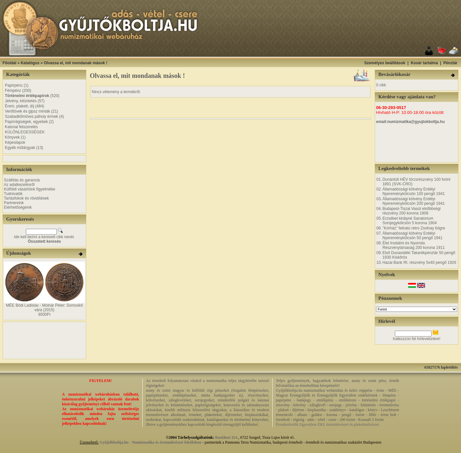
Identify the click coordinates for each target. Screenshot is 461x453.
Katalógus (30, 63)
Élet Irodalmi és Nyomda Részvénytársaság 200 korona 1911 (414, 245)
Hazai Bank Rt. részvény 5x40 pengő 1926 (419, 262)
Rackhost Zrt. (226, 437)
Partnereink (14, 203)
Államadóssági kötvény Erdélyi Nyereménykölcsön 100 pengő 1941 (414, 191)
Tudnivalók (13, 193)
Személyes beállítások (384, 63)
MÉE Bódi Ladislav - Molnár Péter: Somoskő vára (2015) (44, 307)
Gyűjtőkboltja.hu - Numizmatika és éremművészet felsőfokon (150, 442)
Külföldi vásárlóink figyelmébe (29, 189)
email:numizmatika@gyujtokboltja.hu (410, 121)
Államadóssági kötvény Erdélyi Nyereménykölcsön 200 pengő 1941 (414, 201)
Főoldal (10, 63)
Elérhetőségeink (18, 207)
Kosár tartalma (424, 63)
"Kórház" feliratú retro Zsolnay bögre (414, 228)
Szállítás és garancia (22, 180)
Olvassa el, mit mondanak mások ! (75, 63)
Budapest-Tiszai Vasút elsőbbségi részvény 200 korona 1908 (412, 210)
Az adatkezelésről (19, 184)
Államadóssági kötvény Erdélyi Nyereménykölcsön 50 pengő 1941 (413, 235)
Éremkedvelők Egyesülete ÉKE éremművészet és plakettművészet (327, 424)
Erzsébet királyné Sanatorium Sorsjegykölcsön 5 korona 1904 (410, 220)
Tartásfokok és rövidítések (26, 198)
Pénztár (450, 63)
